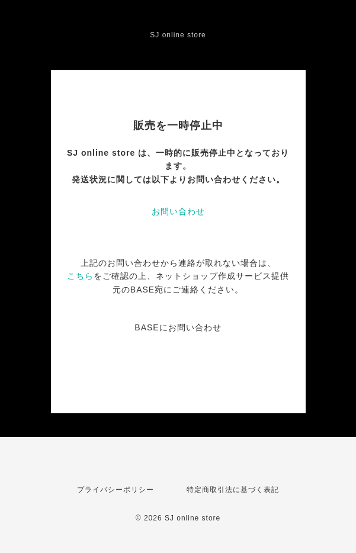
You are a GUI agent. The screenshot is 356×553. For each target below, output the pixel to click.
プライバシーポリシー (115, 490)
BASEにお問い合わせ (177, 327)
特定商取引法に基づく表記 (233, 490)
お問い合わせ (178, 211)
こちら (80, 276)
